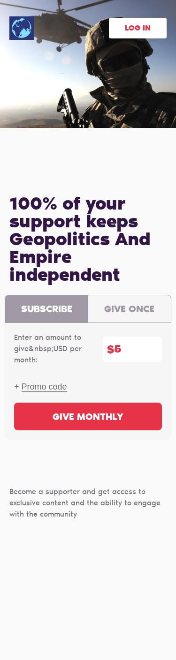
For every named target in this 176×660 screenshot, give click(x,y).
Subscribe (46, 310)
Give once (129, 310)
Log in (138, 28)
